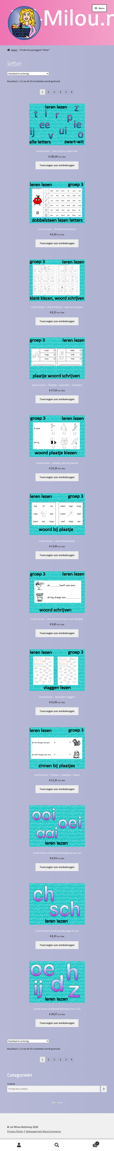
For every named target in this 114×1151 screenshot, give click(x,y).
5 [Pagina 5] (66, 92)
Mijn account (19, 1145)
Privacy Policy (15, 1131)
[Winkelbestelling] (28, 73)
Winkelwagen (88, 1143)
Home (14, 49)
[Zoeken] (104, 1089)
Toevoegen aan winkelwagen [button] (57, 165)
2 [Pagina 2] (48, 92)
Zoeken (11, 1083)
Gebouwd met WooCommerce (43, 1131)
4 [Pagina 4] (60, 92)
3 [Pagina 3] (54, 92)
